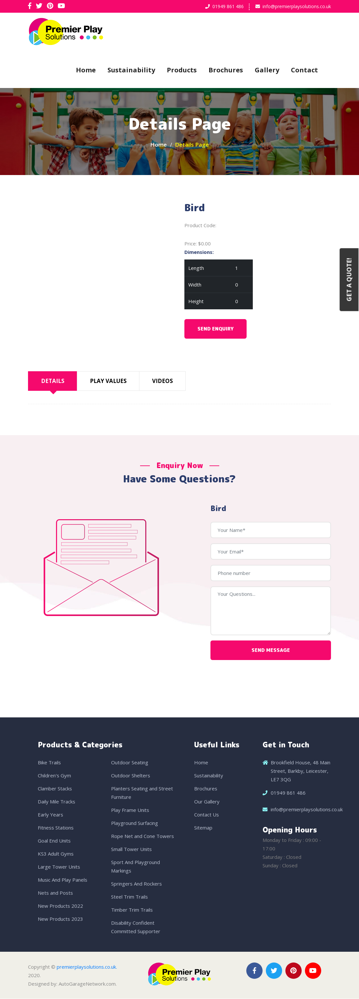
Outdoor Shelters (130, 775)
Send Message (270, 650)
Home (86, 70)
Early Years (50, 815)
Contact (304, 70)
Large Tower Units (59, 867)
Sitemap (203, 828)
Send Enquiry (215, 329)
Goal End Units (54, 841)
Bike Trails (49, 762)
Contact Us (206, 815)
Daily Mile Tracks (56, 802)
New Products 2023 (60, 919)
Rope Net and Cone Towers (142, 836)
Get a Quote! (349, 279)
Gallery (267, 70)
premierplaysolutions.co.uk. (87, 967)
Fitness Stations (56, 828)
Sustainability (131, 70)
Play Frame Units (130, 810)
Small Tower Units (131, 849)
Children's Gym (54, 775)
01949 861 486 (228, 6)
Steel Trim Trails (129, 897)
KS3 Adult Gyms (56, 854)
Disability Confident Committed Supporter (135, 927)
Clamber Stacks (55, 789)
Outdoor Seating (129, 762)
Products (182, 70)
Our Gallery (207, 802)
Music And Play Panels (62, 880)
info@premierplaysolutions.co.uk (297, 6)
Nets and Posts (55, 893)
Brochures (225, 70)
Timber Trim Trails (132, 910)
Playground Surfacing (134, 823)
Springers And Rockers (136, 884)
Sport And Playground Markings (135, 866)
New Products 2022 (60, 906)
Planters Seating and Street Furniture (142, 793)
